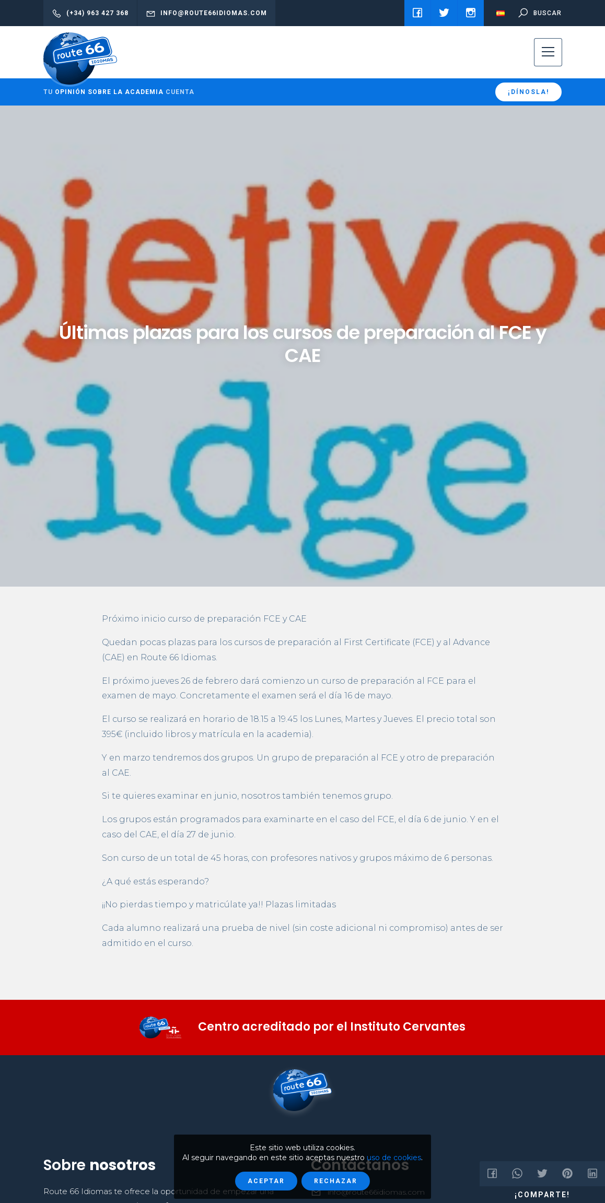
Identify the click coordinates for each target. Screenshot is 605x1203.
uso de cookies (394, 1157)
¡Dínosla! (528, 92)
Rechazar (335, 1181)
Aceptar (266, 1181)
